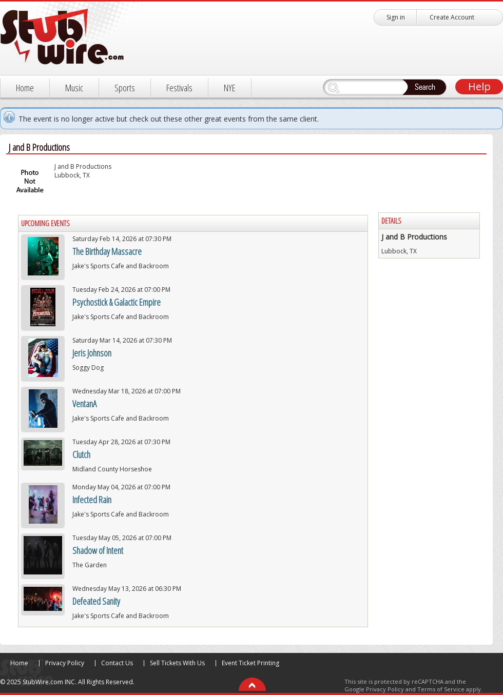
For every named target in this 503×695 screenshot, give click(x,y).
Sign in (395, 17)
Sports (124, 88)
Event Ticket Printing (250, 663)
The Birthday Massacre (107, 251)
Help (479, 86)
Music (74, 88)
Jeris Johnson (91, 353)
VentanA (84, 404)
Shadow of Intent (97, 550)
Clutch (81, 454)
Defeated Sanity (96, 601)
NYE (230, 88)
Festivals (179, 88)
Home (25, 88)
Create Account (452, 17)
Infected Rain (91, 499)
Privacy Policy (64, 663)
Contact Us (117, 663)
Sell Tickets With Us (177, 663)
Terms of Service (441, 689)
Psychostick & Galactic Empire (116, 302)
